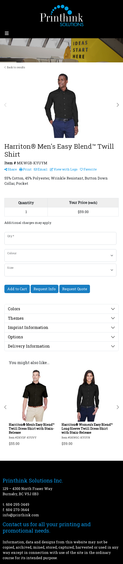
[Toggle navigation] (6, 33)
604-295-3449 (17, 504)
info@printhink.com (21, 515)
